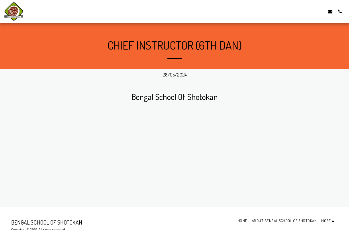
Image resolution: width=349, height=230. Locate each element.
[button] (330, 11)
